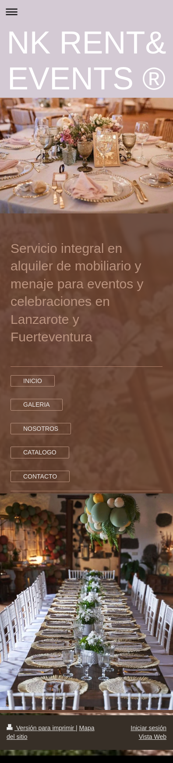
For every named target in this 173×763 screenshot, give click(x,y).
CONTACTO (40, 476)
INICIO (32, 380)
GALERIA (36, 404)
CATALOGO (39, 452)
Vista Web (152, 736)
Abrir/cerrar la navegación (86, 11)
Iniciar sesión (148, 727)
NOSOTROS (40, 428)
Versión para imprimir (41, 727)
